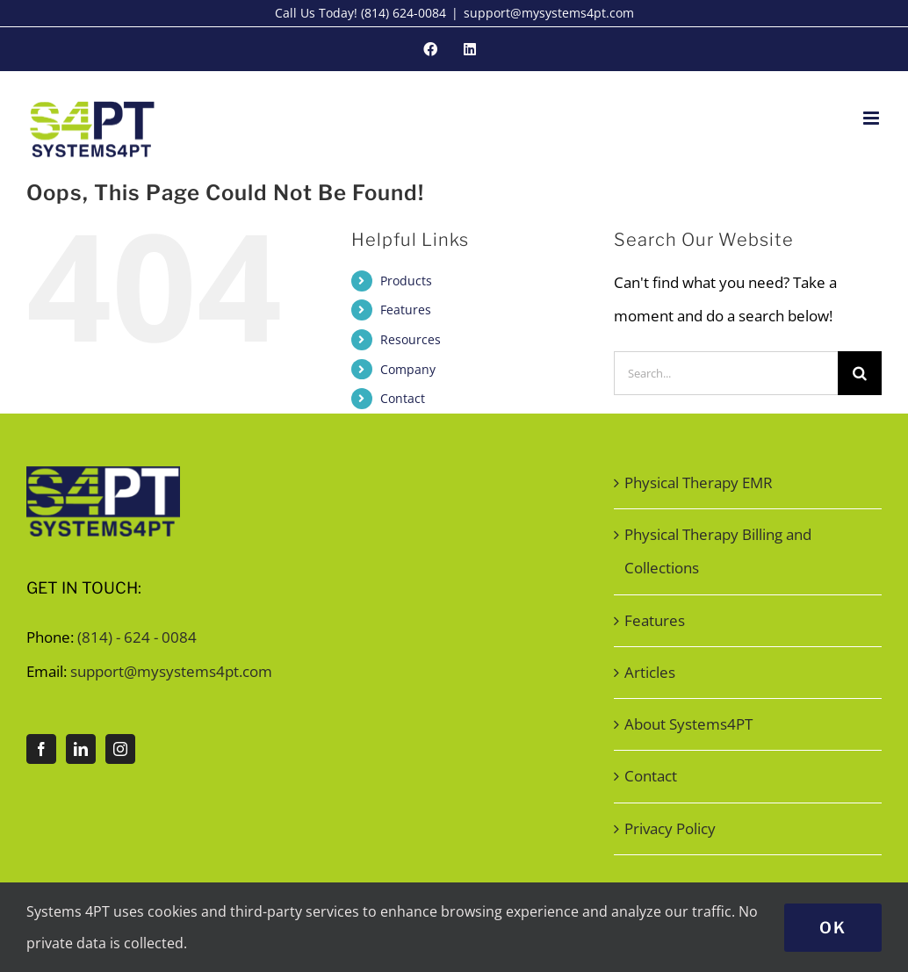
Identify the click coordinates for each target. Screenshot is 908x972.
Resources (410, 339)
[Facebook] (41, 749)
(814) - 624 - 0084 (137, 637)
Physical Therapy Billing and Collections (717, 551)
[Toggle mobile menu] (872, 118)
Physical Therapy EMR (698, 482)
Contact (402, 398)
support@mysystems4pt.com (549, 12)
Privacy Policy (670, 828)
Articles (649, 672)
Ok (833, 927)
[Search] (860, 373)
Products (406, 280)
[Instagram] (120, 749)
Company (408, 369)
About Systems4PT (688, 724)
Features (405, 309)
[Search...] (726, 373)
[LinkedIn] (81, 749)
